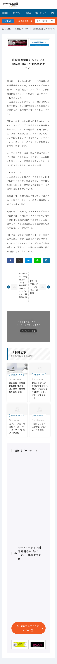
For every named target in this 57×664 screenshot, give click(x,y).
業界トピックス (40, 13)
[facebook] (10, 260)
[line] (37, 260)
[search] (52, 21)
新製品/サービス (22, 28)
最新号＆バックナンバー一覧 (30, 628)
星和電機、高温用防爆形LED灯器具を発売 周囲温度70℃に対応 (17, 388)
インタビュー (17, 13)
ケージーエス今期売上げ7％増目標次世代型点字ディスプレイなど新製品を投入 (23, 287)
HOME (5, 13)
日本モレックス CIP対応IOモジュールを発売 (40, 426)
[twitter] (19, 260)
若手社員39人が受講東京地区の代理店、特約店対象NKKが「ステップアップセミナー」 (40, 391)
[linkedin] (46, 260)
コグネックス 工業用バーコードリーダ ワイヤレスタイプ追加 (17, 428)
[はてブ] (28, 260)
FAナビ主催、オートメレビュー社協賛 (34, 287)
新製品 (28, 13)
